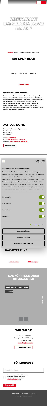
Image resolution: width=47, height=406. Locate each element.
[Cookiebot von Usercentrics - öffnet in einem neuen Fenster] (35, 161)
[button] (22, 2)
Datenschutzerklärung (13, 379)
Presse (33, 393)
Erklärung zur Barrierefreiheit (23, 396)
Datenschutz (15, 393)
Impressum (25, 393)
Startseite (10, 52)
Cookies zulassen (23, 231)
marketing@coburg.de (25, 343)
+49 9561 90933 (24, 84)
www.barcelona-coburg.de (18, 141)
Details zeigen (35, 225)
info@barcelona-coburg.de (16, 140)
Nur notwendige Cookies (23, 243)
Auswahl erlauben (23, 237)
